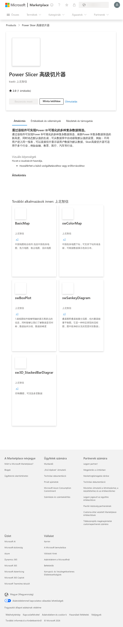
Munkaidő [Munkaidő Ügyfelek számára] (48, 463)
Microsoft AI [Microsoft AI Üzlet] (10, 541)
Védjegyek (96, 614)
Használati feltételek (79, 614)
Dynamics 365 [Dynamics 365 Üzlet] (10, 559)
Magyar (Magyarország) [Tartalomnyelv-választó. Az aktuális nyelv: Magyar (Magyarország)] (22, 594)
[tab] (20, 121)
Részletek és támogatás (79, 121)
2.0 (14, 90)
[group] (17, 239)
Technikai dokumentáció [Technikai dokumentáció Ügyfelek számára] (55, 475)
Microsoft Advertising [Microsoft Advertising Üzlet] (14, 571)
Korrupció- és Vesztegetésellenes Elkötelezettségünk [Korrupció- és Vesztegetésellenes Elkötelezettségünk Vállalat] (59, 573)
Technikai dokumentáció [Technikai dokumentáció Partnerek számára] (94, 481)
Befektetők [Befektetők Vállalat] (49, 565)
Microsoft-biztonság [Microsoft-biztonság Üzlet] (13, 547)
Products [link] (11, 25)
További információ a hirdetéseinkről (24, 620)
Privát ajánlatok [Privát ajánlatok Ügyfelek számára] (51, 481)
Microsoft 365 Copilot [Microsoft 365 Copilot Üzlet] (14, 577)
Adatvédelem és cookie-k (54, 614)
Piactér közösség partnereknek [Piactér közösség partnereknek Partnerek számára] (97, 506)
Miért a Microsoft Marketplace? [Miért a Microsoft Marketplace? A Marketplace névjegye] (18, 463)
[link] (34, 241)
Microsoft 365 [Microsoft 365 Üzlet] (10, 565)
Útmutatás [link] (71, 101)
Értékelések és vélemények (46, 121)
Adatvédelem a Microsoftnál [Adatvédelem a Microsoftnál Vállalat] (57, 559)
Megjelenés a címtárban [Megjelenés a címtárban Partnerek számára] (94, 469)
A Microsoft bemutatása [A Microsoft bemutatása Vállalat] (55, 547)
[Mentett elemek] (67, 5)
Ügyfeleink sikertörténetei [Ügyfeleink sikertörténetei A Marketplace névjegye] (16, 475)
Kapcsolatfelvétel (31, 614)
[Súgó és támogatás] (59, 5)
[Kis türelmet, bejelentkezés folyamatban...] (117, 5)
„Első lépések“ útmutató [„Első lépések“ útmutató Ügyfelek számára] (55, 469)
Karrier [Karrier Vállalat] (47, 541)
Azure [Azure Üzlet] (7, 553)
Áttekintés (20, 121)
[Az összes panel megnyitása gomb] (13, 15)
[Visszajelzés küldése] (52, 5)
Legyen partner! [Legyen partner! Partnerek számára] (90, 463)
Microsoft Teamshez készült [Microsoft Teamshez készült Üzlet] (17, 583)
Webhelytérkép (13, 614)
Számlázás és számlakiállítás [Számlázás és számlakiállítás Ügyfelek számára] (57, 497)
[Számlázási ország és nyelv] (94, 5)
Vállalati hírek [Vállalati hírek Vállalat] (50, 553)
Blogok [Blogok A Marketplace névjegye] (7, 469)
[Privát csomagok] (74, 5)
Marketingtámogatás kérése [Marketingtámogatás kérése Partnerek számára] (96, 475)
